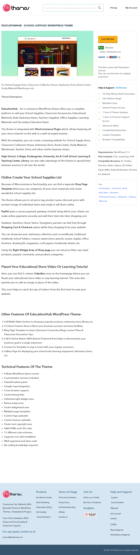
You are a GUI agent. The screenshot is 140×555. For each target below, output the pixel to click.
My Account (131, 7)
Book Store (103, 193)
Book (125, 189)
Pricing (113, 7)
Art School (116, 189)
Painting (132, 197)
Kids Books (122, 197)
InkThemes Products (107, 197)
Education (114, 193)
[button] (107, 39)
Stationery (103, 201)
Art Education (104, 189)
